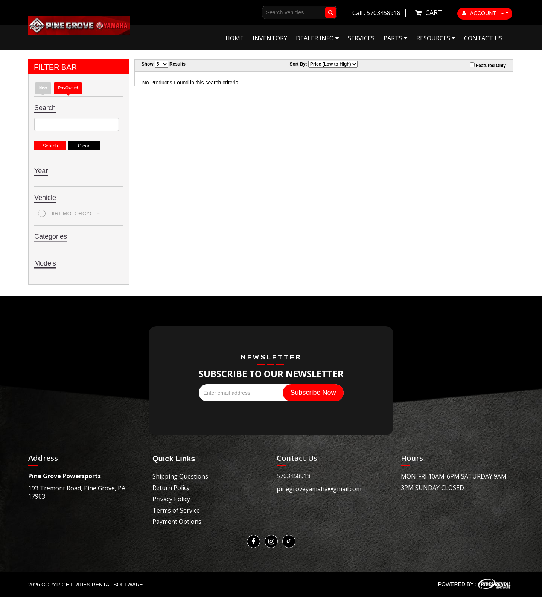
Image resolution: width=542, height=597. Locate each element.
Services (361, 38)
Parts (395, 38)
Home (234, 38)
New (43, 88)
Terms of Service (176, 510)
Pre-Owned (68, 88)
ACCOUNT (483, 13)
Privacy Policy (171, 499)
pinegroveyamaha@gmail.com (319, 489)
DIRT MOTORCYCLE (69, 213)
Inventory (270, 38)
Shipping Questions (180, 476)
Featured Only (488, 65)
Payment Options (176, 521)
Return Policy (171, 487)
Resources (435, 38)
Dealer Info (317, 38)
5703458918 (294, 476)
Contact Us (483, 38)
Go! (329, 12)
